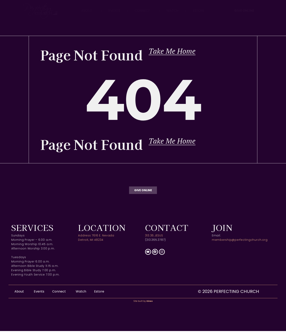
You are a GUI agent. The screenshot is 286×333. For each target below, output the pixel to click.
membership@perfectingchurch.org (240, 242)
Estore (199, 10)
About (87, 10)
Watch (172, 10)
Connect (143, 10)
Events (114, 10)
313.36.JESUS (154, 238)
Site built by (143, 303)
